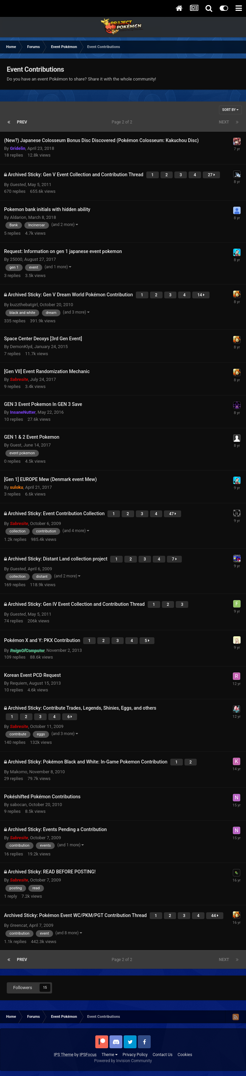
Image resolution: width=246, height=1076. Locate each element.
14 (200, 295)
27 (211, 175)
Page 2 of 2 (123, 122)
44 (214, 915)
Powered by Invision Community (123, 1060)
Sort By (230, 110)
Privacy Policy (135, 1054)
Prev (22, 122)
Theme (110, 1054)
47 (172, 513)
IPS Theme (63, 1054)
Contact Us (163, 1054)
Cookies (185, 1054)
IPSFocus (87, 1054)
